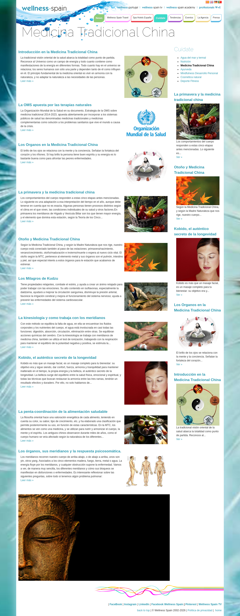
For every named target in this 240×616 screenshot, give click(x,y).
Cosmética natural (191, 77)
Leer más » (27, 81)
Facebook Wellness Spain (167, 604)
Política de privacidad (200, 610)
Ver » (179, 157)
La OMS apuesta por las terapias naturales (55, 105)
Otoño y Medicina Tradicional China (49, 239)
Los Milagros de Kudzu (38, 278)
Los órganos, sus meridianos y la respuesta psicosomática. (69, 451)
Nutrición (186, 61)
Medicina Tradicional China (197, 65)
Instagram (130, 604)
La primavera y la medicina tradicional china (56, 192)
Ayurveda (186, 69)
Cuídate (184, 49)
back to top (143, 610)
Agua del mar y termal (193, 57)
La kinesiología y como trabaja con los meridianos (61, 318)
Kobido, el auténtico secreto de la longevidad (57, 358)
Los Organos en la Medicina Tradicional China (58, 145)
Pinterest (191, 604)
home (218, 610)
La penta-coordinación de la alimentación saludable (62, 412)
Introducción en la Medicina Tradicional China (58, 52)
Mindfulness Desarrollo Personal (199, 73)
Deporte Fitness (190, 81)
